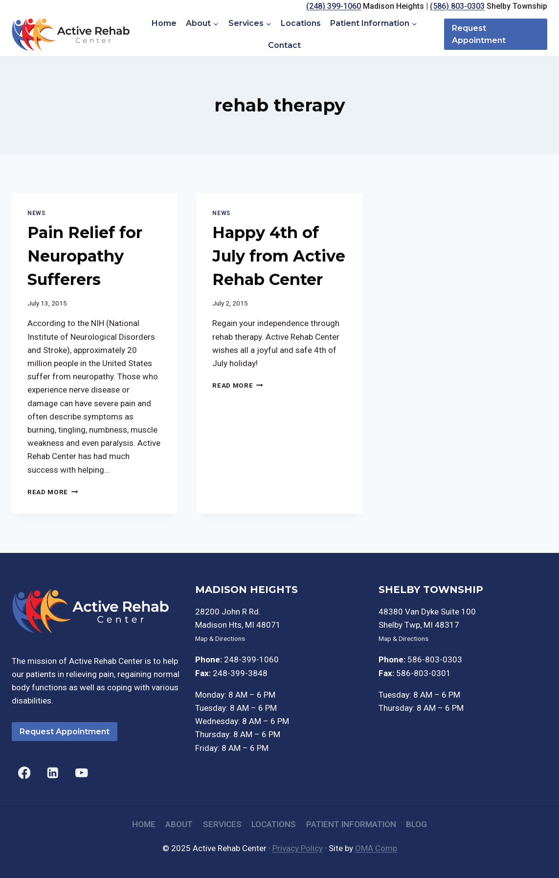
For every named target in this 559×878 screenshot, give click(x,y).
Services (222, 824)
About (179, 824)
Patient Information (351, 824)
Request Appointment (479, 34)
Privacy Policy (297, 848)
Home (164, 23)
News (36, 213)
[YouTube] (81, 773)
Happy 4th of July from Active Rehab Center (278, 256)
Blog (416, 824)
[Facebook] (24, 773)
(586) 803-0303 (457, 6)
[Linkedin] (53, 773)
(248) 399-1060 (333, 6)
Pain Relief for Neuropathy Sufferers (84, 256)
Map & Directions (220, 638)
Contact (284, 45)
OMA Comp (376, 848)
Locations (301, 23)
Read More (52, 492)
